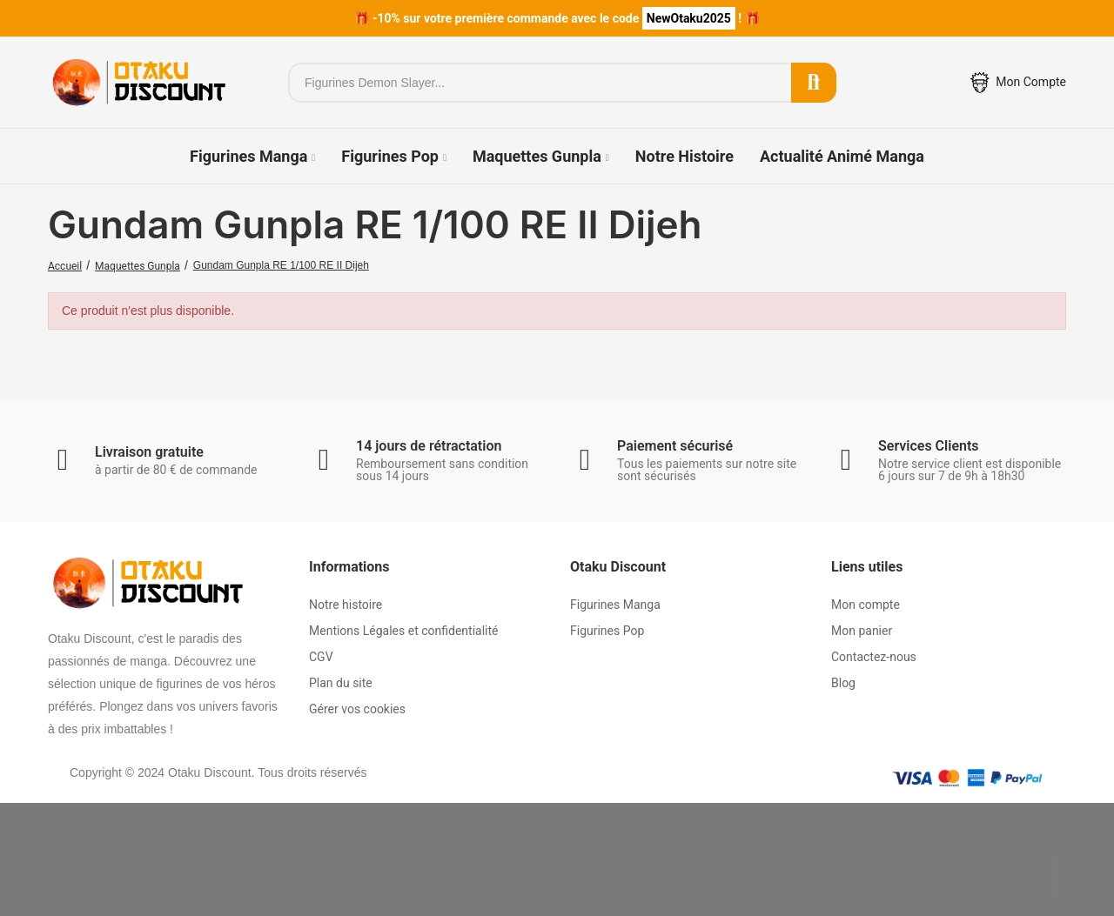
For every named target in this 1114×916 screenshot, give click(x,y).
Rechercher (813, 83)
